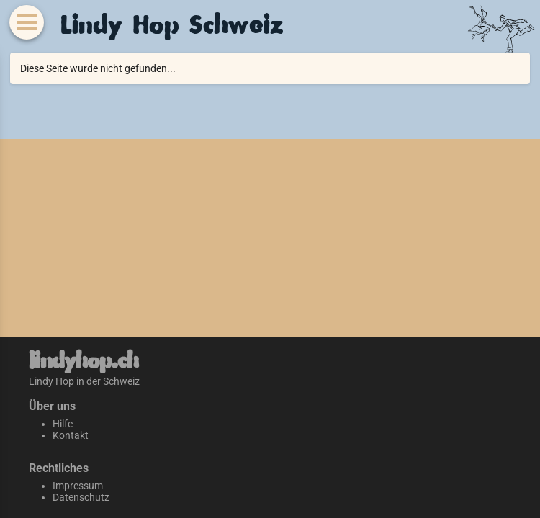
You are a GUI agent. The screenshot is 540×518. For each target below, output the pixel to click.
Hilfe (63, 424)
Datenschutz (81, 497)
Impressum (78, 485)
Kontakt (71, 435)
